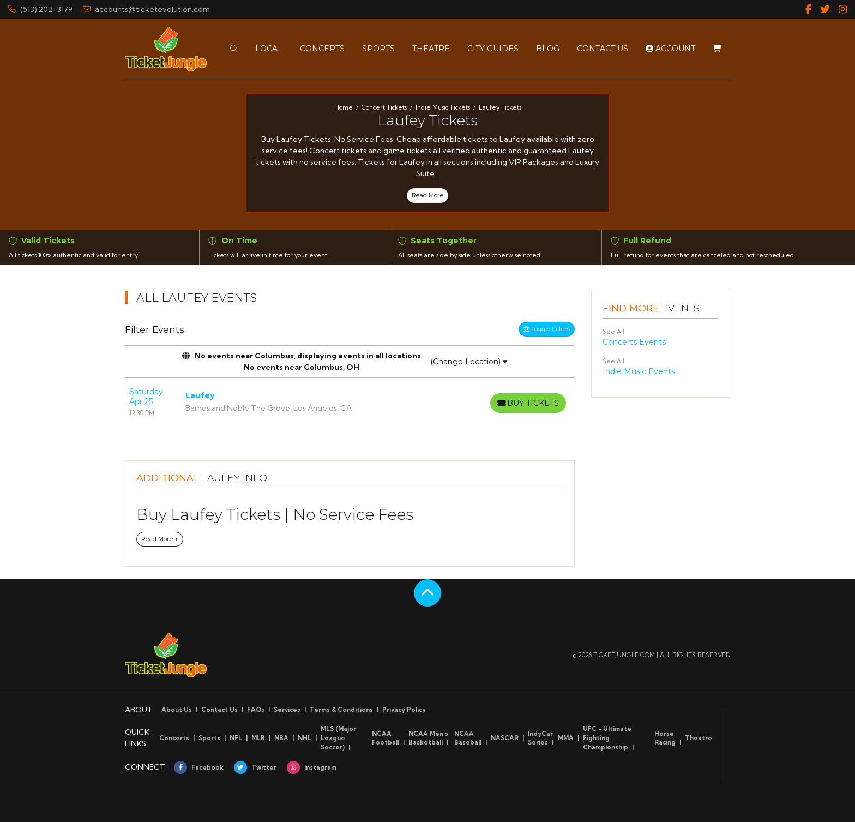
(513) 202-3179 (40, 9)
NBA (281, 738)
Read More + (159, 539)
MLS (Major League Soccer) (338, 738)
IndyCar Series (540, 738)
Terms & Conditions (341, 709)
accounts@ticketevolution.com (146, 9)
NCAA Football (385, 738)
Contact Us (219, 709)
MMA (566, 738)
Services (287, 709)
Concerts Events (634, 342)
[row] (350, 401)
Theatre (698, 738)
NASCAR (505, 738)
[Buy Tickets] (527, 403)
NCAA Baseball (467, 738)
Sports (209, 738)
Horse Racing (665, 738)
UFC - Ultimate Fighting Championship (607, 738)
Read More (427, 195)
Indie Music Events (639, 371)
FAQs (255, 709)
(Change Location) (469, 362)
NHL (304, 738)
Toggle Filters (546, 329)
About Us (176, 709)
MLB (258, 738)
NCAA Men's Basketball (428, 738)
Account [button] (670, 48)
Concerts (174, 738)
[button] (233, 48)
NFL (236, 738)
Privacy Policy (404, 709)
